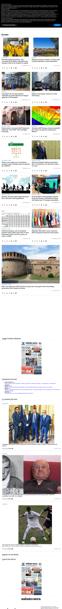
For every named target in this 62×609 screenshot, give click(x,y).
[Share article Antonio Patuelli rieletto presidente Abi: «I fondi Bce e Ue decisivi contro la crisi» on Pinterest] (39, 170)
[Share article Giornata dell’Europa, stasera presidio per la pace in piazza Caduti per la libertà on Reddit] (44, 136)
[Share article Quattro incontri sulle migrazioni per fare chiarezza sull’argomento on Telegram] (16, 205)
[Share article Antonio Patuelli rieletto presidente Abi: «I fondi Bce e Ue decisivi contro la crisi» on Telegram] (46, 170)
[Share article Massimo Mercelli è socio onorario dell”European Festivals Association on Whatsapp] (42, 241)
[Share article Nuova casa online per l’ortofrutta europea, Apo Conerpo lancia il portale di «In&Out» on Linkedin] (7, 170)
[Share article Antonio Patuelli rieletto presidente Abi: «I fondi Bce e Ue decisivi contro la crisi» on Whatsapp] (42, 170)
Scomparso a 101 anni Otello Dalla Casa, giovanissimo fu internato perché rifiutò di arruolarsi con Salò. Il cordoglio (28, 495)
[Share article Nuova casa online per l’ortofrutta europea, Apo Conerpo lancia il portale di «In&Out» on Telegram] (16, 170)
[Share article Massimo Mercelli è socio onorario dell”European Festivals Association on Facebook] (33, 241)
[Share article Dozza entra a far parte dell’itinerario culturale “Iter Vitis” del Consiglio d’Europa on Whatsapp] (11, 136)
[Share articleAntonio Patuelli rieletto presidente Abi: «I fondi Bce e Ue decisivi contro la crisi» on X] (35, 170)
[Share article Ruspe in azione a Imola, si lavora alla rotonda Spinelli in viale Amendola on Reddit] (44, 68)
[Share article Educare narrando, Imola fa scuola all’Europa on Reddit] (44, 102)
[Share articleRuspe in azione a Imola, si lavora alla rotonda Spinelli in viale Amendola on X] (35, 68)
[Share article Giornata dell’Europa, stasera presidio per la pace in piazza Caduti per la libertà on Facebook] (33, 136)
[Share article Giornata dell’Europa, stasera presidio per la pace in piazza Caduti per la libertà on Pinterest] (39, 136)
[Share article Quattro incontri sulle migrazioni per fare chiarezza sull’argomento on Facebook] (3, 205)
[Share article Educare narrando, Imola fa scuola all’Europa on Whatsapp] (42, 102)
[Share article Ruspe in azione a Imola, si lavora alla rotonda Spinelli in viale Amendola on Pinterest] (39, 68)
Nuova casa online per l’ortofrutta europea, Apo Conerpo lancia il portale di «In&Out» (16, 164)
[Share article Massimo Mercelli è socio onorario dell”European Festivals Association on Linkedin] (37, 241)
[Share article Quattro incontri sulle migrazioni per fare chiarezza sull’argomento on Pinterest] (9, 205)
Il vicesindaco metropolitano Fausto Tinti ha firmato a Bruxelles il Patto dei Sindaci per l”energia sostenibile (45, 198)
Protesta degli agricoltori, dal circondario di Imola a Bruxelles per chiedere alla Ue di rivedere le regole (15, 61)
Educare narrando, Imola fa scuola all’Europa (44, 94)
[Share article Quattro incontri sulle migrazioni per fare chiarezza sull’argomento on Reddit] (14, 205)
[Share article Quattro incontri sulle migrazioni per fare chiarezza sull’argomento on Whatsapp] (11, 205)
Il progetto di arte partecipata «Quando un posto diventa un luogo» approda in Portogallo (15, 95)
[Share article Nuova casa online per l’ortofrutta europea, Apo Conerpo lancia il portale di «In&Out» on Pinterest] (9, 170)
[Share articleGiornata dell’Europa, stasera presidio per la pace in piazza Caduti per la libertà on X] (35, 136)
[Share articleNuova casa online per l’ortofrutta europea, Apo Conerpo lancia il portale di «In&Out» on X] (5, 170)
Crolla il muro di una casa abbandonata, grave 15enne (19, 393)
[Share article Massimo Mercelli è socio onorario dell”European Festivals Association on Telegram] (46, 241)
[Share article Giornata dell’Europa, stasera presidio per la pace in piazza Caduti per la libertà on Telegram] (46, 136)
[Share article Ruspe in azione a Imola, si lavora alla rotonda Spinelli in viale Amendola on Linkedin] (37, 68)
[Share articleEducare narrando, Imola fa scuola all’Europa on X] (35, 102)
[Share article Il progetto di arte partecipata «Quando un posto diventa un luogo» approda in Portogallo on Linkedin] (7, 102)
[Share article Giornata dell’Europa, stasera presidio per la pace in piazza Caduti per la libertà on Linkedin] (37, 136)
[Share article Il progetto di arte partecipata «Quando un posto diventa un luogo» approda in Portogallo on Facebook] (3, 102)
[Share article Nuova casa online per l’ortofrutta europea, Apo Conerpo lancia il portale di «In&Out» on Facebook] (3, 170)
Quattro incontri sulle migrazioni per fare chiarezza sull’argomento (15, 197)
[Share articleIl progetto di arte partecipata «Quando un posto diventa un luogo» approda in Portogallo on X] (5, 102)
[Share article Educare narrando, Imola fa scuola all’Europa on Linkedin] (37, 102)
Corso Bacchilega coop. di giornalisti (48, 606)
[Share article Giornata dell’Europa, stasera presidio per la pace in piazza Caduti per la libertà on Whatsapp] (42, 136)
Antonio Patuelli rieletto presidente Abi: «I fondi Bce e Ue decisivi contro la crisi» (45, 164)
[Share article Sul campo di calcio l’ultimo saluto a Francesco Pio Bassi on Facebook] (3, 549)
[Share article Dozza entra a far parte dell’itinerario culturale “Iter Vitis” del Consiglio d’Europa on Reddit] (14, 136)
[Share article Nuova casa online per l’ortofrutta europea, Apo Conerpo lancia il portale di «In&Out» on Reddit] (14, 170)
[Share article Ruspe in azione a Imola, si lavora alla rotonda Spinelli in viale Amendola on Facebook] (33, 68)
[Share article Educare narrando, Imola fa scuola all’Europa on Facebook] (33, 102)
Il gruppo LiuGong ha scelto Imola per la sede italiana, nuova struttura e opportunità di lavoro (29, 445)
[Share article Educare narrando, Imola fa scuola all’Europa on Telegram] (46, 102)
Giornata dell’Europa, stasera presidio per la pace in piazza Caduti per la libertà (46, 129)
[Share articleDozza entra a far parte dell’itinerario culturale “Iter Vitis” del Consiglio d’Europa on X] (5, 136)
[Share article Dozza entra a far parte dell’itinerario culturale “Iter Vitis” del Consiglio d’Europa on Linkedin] (7, 136)
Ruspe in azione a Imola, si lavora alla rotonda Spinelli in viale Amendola (46, 60)
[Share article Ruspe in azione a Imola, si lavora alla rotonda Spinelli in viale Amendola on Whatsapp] (42, 68)
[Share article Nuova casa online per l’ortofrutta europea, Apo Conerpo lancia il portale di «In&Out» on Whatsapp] (11, 170)
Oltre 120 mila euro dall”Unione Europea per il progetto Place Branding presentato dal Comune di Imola (28, 287)
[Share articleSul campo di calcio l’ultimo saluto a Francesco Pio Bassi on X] (4, 549)
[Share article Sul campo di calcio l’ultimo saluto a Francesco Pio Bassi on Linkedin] (6, 549)
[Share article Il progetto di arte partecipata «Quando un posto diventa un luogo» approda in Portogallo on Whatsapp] (11, 102)
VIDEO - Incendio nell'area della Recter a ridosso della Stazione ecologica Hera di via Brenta (28, 387)
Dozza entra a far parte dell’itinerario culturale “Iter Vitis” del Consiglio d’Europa (15, 129)
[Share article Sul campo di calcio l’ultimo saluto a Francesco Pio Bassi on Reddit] (11, 549)
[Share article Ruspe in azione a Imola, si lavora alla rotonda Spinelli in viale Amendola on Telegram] (46, 68)
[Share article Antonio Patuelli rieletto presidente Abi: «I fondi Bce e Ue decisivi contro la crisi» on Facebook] (33, 170)
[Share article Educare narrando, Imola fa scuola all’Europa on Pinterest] (39, 102)
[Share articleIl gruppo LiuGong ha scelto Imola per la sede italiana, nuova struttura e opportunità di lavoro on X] (4, 448)
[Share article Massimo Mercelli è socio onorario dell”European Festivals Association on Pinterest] (39, 241)
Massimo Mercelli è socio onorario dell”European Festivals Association (45, 232)
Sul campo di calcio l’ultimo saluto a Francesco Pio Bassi (20, 545)
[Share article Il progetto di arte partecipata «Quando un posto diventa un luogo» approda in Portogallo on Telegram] (16, 102)
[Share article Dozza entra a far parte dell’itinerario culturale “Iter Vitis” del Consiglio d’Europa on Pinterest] (9, 136)
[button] (60, 2)
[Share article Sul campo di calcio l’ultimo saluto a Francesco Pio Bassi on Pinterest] (8, 549)
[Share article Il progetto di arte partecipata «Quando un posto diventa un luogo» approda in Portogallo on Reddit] (14, 102)
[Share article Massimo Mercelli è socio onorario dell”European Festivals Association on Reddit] (44, 241)
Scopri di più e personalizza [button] (9, 25)
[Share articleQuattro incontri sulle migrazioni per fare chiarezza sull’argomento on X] (5, 205)
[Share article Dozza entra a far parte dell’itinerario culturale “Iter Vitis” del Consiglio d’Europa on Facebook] (3, 136)
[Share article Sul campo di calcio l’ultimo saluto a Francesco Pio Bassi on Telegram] (12, 549)
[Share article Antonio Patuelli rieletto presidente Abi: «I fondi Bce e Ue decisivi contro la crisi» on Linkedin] (37, 170)
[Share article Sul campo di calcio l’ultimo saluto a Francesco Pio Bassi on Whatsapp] (9, 549)
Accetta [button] (57, 25)
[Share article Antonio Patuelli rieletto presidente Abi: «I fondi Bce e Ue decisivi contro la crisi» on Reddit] (44, 170)
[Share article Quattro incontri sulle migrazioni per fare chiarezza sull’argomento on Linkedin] (7, 205)
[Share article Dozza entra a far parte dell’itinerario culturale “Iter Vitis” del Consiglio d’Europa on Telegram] (16, 136)
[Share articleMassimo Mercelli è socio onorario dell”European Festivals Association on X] (35, 241)
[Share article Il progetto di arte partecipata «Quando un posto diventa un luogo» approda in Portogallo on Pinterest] (9, 102)
